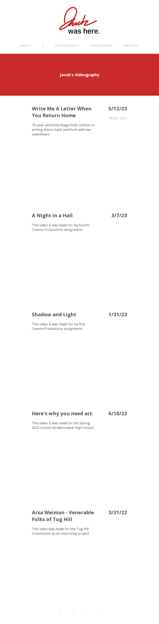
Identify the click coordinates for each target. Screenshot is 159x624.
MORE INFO (118, 118)
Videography (101, 45)
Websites (131, 45)
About (25, 45)
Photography (67, 45)
